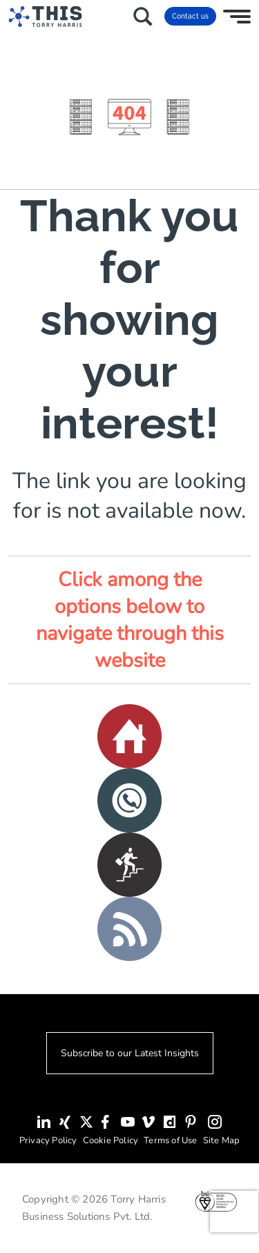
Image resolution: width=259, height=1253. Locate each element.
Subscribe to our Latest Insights (130, 1053)
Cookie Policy (111, 1140)
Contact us (190, 16)
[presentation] (234, 1211)
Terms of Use (170, 1140)
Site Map (221, 1140)
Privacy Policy (48, 1140)
